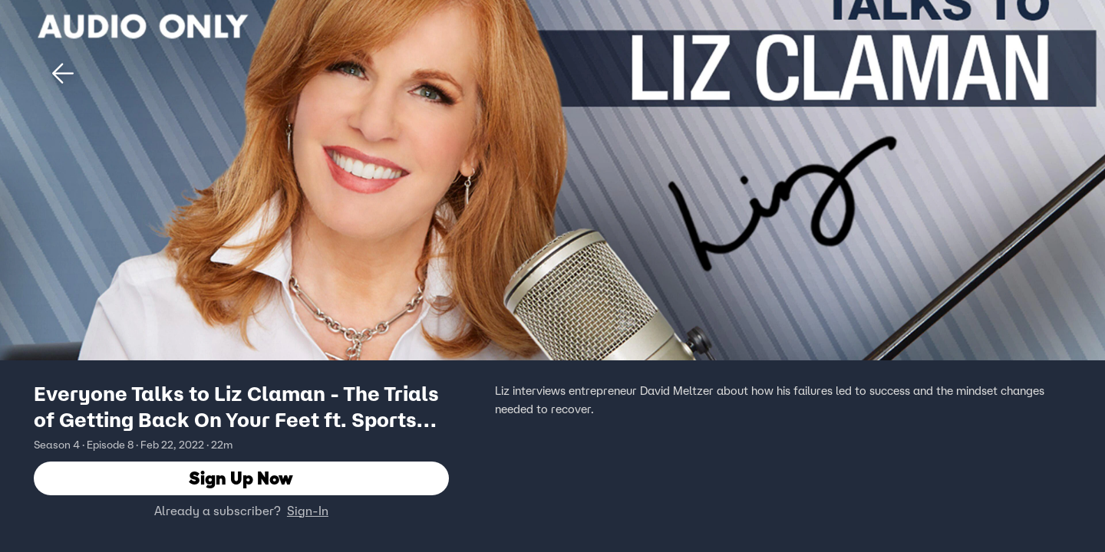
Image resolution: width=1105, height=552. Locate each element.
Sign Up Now (241, 478)
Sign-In (307, 511)
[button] (63, 73)
